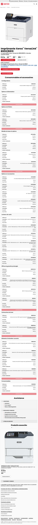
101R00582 (33, 384)
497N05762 (33, 240)
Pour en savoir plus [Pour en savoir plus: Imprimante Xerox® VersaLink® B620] (6, 476)
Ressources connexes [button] (8, 410)
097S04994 (33, 143)
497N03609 (33, 191)
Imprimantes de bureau (15, 7)
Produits (8, 7)
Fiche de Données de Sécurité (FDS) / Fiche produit (15, 417)
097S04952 (33, 110)
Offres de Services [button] (8, 421)
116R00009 (33, 359)
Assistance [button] (6, 401)
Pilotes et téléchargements (10, 406)
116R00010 (34, 368)
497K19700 (33, 161)
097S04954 (33, 134)
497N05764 (33, 249)
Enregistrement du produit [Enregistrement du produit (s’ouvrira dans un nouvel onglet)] (6, 515)
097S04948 (33, 94)
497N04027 (33, 217)
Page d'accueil (2, 7)
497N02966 (33, 177)
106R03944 (33, 325)
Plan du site (19, 519)
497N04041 (33, 233)
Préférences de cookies (6, 519)
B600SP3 (34, 278)
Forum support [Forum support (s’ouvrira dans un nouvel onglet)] (4, 513)
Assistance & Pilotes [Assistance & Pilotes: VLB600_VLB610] (22, 60)
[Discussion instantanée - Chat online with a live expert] (13, 1)
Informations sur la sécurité (10, 412)
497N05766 (33, 257)
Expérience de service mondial (11, 416)
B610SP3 (34, 298)
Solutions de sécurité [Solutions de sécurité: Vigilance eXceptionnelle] (5, 494)
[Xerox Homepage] (5, 4)
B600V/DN (33, 83)
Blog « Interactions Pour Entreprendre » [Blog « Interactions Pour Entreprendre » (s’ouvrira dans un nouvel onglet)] (9, 498)
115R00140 (33, 350)
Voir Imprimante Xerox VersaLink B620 (10, 69)
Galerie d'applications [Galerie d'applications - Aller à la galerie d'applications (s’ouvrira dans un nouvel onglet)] (5, 507)
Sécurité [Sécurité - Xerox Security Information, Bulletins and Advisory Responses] (14, 519)
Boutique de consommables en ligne (8, 505)
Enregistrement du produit (10, 414)
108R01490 (33, 341)
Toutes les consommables (8, 60)
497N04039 (33, 206)
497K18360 (33, 152)
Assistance (7, 403)
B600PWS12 (33, 269)
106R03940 (33, 315)
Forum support (8, 405)
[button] (11, 427)
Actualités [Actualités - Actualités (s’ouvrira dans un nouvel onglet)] (3, 496)
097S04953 (33, 119)
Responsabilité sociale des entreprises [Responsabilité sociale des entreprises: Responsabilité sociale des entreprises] (9, 492)
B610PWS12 (33, 289)
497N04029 (33, 225)
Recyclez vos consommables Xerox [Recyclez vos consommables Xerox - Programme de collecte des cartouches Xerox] (8, 499)
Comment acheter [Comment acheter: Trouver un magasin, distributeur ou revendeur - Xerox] (6, 502)
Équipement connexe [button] (8, 481)
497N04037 (33, 199)
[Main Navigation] (36, 4)
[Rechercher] (34, 4)
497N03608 (33, 184)
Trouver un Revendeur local (6, 509)
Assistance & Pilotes (6, 511)
